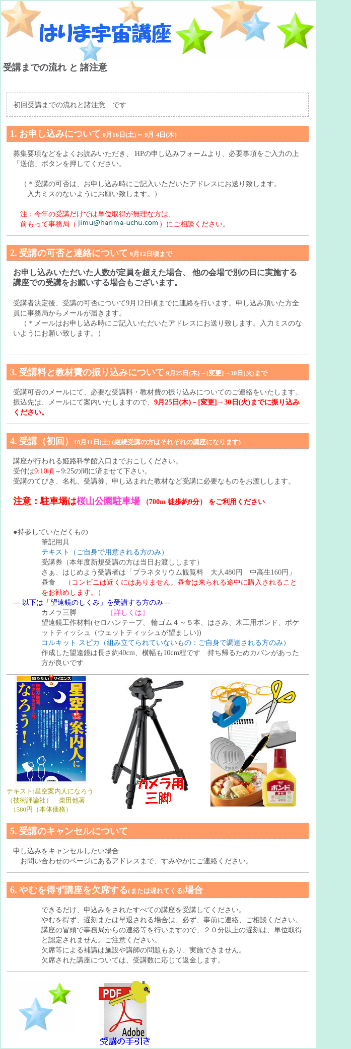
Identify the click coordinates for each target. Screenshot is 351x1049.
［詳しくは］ (128, 612)
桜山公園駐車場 (108, 501)
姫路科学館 (80, 461)
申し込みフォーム (179, 153)
